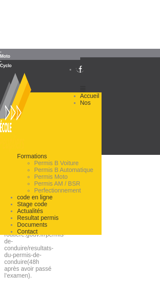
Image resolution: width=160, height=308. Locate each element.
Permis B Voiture (56, 163)
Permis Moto (51, 176)
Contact (27, 231)
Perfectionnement (57, 190)
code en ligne (34, 197)
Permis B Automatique (63, 169)
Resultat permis (37, 217)
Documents (32, 224)
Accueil (89, 95)
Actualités (30, 210)
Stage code (32, 204)
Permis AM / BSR (57, 183)
